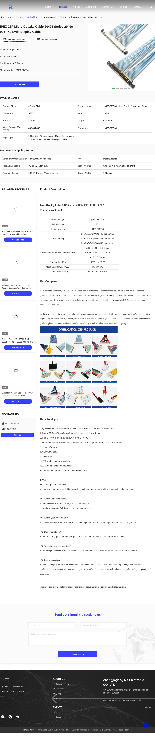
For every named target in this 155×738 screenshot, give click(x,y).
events (123, 7)
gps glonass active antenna (87, 587)
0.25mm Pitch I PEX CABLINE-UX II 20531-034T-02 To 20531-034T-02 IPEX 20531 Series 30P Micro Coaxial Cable (18, 342)
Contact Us (108, 7)
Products (62, 7)
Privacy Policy (28, 730)
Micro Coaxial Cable (28, 17)
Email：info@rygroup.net (13, 691)
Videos (76, 7)
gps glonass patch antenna (60, 587)
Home (48, 7)
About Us (91, 7)
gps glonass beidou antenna (113, 587)
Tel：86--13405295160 (12, 687)
